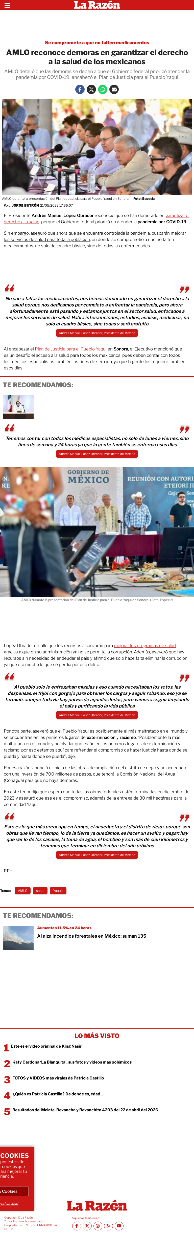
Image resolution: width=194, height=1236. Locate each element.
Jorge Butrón (25, 205)
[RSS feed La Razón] (108, 1226)
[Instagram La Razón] (97, 1226)
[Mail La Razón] (114, 89)
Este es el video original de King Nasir (46, 1046)
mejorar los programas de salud (145, 645)
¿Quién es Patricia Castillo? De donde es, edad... (58, 1094)
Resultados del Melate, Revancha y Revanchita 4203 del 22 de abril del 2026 (85, 1110)
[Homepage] (97, 5)
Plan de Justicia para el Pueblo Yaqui (71, 348)
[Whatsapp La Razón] (102, 89)
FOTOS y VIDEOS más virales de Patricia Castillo (58, 1078)
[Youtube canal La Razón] (119, 1226)
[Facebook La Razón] (80, 89)
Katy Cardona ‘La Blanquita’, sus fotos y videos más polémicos (72, 1062)
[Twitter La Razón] (91, 89)
